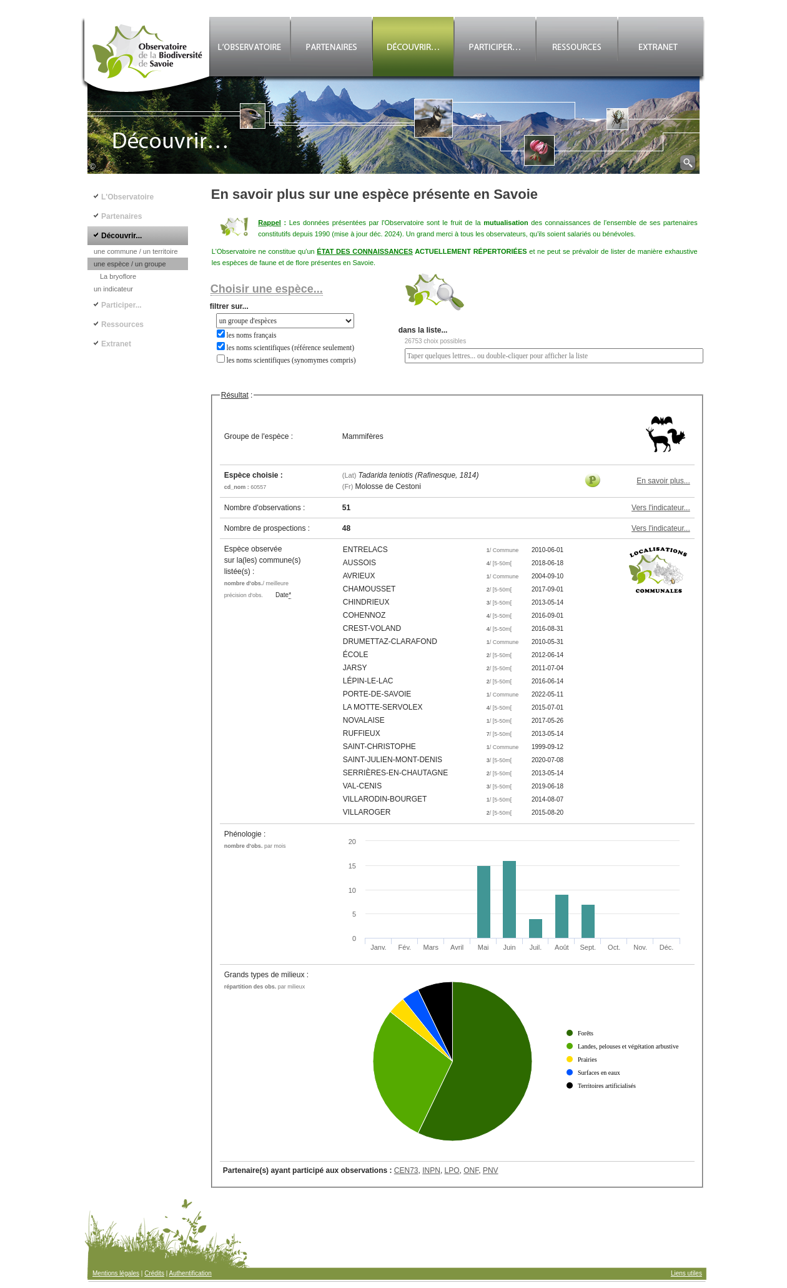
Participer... (121, 305)
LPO (452, 1170)
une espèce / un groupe (130, 264)
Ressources (122, 324)
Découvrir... (121, 235)
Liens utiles (686, 1273)
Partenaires (121, 216)
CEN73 (406, 1170)
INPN (431, 1170)
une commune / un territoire (136, 251)
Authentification (190, 1273)
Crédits (154, 1273)
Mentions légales (115, 1273)
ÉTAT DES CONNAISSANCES (365, 251)
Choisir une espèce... (266, 289)
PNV (490, 1170)
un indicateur (113, 289)
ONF (470, 1170)
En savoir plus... (663, 480)
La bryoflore (118, 276)
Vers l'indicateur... (660, 507)
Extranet (116, 344)
